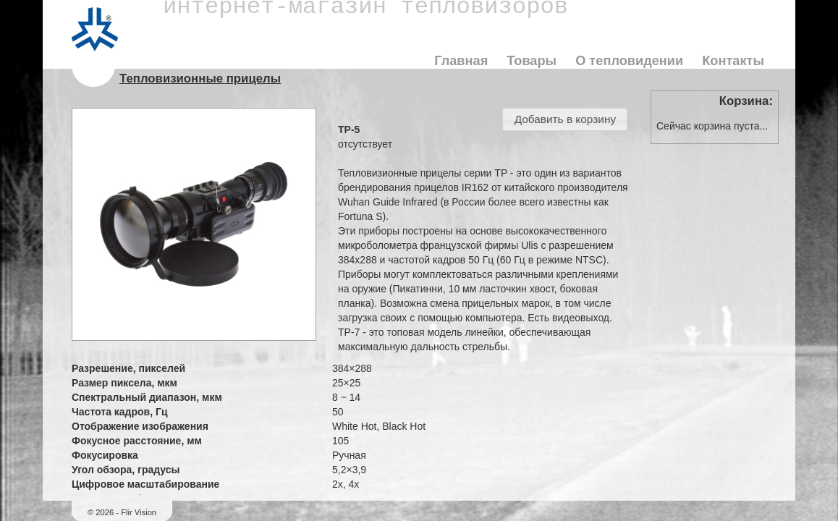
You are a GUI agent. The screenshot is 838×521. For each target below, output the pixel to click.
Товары (531, 61)
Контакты (733, 61)
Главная (461, 61)
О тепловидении (629, 61)
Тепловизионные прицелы (200, 78)
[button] (564, 119)
